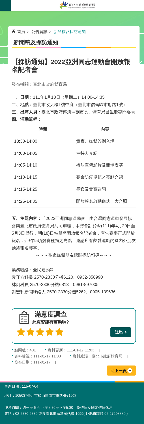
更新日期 (11, 386)
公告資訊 (39, 31)
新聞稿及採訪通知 (70, 31)
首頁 (21, 31)
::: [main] (13, 28)
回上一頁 (118, 371)
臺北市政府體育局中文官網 (77, 5)
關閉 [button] (5, 5)
